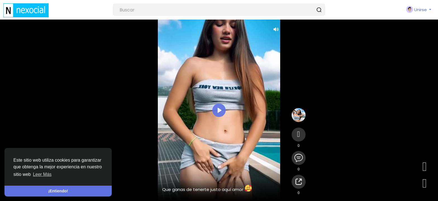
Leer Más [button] (42, 174)
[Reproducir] (219, 110)
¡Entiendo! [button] (58, 191)
